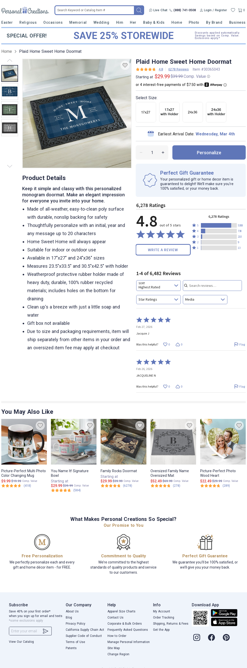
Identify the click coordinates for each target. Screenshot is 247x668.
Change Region (118, 654)
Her (133, 22)
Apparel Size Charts (121, 611)
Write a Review (163, 249)
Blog (69, 617)
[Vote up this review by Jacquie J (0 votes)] (166, 344)
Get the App (161, 630)
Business (237, 22)
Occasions (53, 22)
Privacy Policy (75, 623)
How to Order (116, 636)
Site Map (113, 648)
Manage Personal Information (128, 642)
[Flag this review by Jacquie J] (239, 344)
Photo (194, 22)
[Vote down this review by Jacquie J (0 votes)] (179, 344)
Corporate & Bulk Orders (124, 623)
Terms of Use (75, 642)
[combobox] (158, 285)
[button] (219, 225)
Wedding (101, 22)
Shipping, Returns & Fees (170, 623)
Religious (28, 22)
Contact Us (115, 617)
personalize (209, 152)
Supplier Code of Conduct (84, 636)
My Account (161, 611)
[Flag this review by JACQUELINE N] (239, 386)
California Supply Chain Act (85, 630)
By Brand (214, 22)
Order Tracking (163, 617)
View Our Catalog (21, 642)
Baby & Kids (154, 22)
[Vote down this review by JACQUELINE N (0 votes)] (179, 386)
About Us (72, 611)
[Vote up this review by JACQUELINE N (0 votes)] (166, 386)
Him (119, 22)
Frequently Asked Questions (127, 630)
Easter (7, 22)
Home (176, 22)
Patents (71, 648)
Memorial (78, 22)
